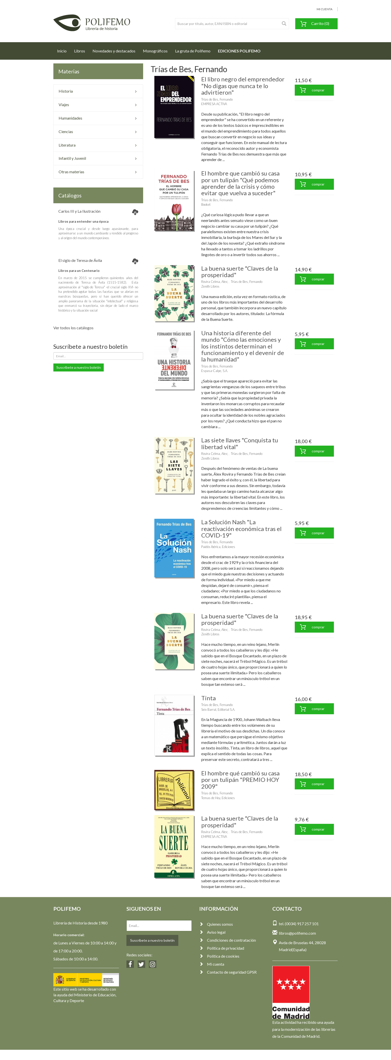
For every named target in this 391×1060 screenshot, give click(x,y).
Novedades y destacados (114, 50)
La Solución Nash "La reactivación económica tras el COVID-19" (241, 528)
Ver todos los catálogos (73, 327)
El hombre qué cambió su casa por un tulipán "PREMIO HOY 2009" (240, 779)
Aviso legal (212, 932)
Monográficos (155, 50)
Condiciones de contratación (227, 940)
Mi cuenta (211, 964)
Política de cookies (219, 956)
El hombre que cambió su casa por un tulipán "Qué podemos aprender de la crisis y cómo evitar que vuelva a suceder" (240, 183)
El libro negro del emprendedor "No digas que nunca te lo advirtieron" (243, 85)
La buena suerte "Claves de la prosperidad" (239, 271)
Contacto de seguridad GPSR (228, 972)
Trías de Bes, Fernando (217, 99)
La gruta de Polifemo (192, 50)
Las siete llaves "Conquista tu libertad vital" (239, 443)
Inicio (63, 49)
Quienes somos (216, 924)
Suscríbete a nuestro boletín (78, 367)
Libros (79, 50)
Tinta (208, 698)
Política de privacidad (221, 948)
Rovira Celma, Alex (214, 282)
